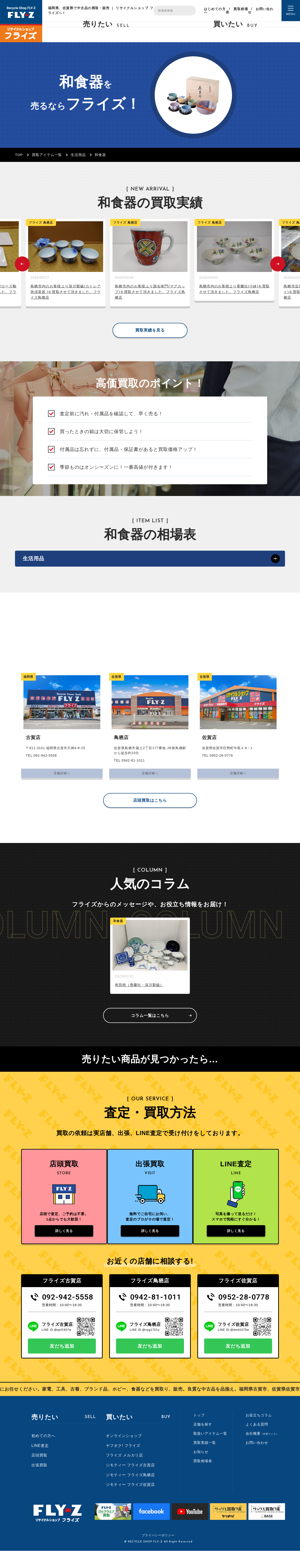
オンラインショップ (124, 1437)
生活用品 (78, 155)
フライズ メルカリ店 (124, 1457)
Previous (22, 263)
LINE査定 (40, 1447)
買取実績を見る (150, 330)
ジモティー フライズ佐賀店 (130, 1486)
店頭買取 (39, 1457)
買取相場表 (237, 10)
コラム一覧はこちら (150, 1016)
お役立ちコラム (259, 1417)
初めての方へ (43, 1437)
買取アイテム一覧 (47, 155)
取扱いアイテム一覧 (210, 1435)
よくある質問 (257, 1426)
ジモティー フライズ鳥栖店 (130, 1476)
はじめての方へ (214, 10)
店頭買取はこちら (150, 801)
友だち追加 (62, 1347)
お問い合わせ (260, 10)
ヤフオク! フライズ (123, 1447)
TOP (19, 155)
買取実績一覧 (204, 1444)
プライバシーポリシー (158, 1536)
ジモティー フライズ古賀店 (130, 1466)
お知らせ (200, 1453)
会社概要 (262, 1435)
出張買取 (39, 1466)
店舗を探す (202, 1426)
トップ (199, 1417)
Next (277, 263)
